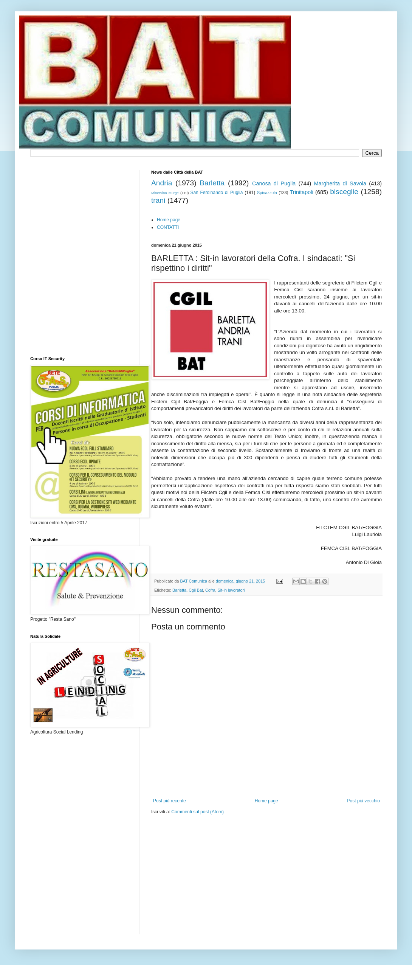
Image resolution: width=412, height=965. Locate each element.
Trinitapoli (301, 192)
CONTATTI (168, 227)
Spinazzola (267, 192)
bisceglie (344, 192)
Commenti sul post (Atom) (197, 811)
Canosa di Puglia (274, 183)
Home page (168, 219)
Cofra (210, 590)
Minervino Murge (165, 193)
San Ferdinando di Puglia (216, 192)
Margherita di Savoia (340, 183)
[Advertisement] (220, 879)
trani (158, 200)
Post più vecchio (363, 800)
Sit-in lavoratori (231, 590)
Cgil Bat (196, 590)
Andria (161, 183)
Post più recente (169, 800)
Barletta (212, 183)
